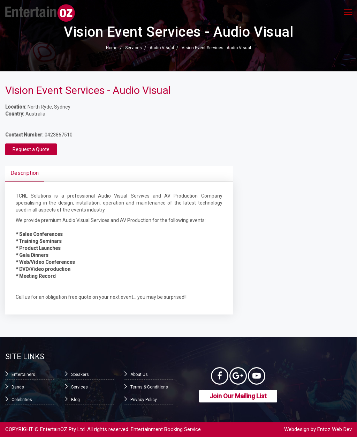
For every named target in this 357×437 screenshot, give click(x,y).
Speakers (80, 374)
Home (111, 48)
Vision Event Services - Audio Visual (216, 48)
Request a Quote (31, 149)
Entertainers (23, 374)
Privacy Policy (143, 399)
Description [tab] (24, 173)
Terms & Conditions (149, 387)
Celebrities (22, 399)
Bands (18, 387)
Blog (75, 399)
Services (133, 48)
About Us (139, 374)
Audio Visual (162, 48)
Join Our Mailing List (238, 396)
